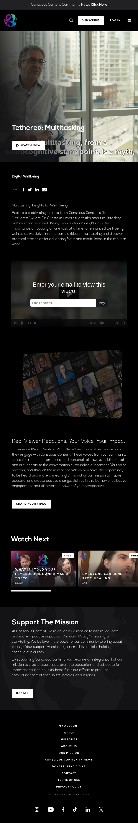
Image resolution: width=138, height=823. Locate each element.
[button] (129, 20)
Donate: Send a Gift (69, 767)
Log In (115, 20)
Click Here (99, 5)
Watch (69, 733)
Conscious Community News (69, 760)
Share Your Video (31, 504)
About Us (69, 746)
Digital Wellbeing (25, 176)
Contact (69, 773)
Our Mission (69, 753)
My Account (69, 726)
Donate (22, 693)
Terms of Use (69, 780)
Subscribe (90, 20)
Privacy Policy (69, 787)
